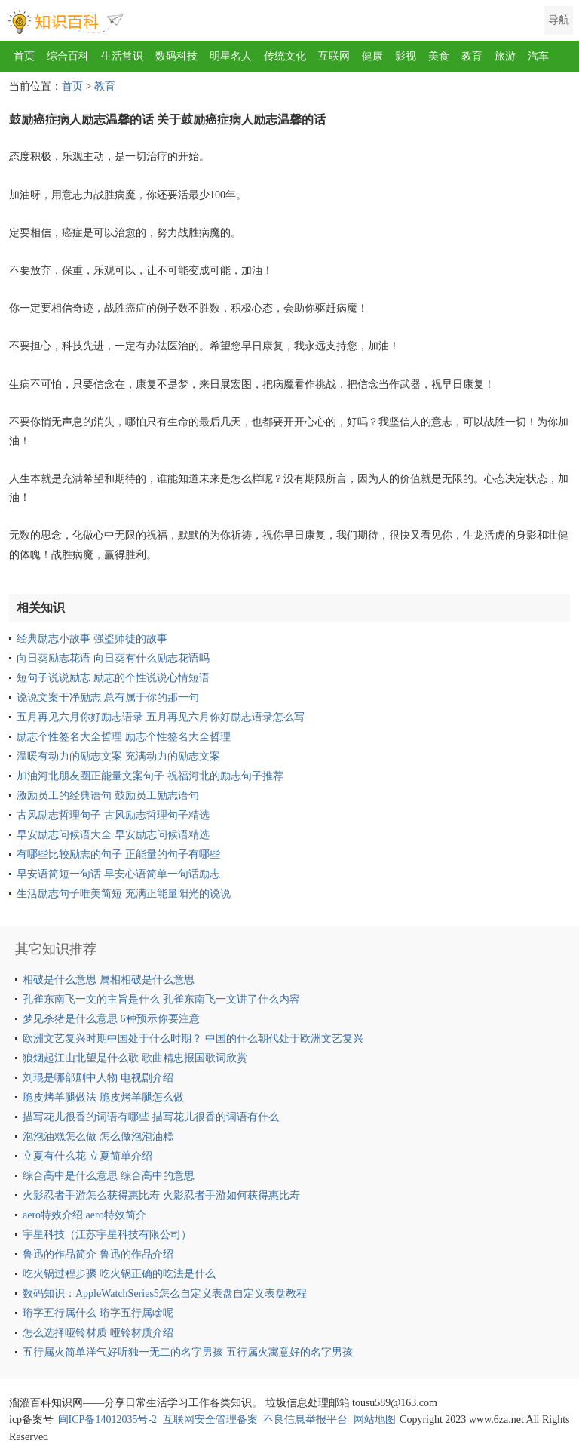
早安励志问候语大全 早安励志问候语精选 (113, 834)
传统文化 (285, 56)
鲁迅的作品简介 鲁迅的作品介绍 (98, 1254)
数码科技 (176, 56)
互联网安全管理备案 (210, 1419)
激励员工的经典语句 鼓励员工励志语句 (108, 795)
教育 (471, 56)
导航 (558, 20)
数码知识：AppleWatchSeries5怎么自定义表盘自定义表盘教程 (165, 1293)
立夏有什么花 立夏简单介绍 (87, 1156)
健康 (372, 56)
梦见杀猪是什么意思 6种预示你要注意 (111, 1018)
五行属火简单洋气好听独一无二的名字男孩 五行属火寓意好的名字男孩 (188, 1352)
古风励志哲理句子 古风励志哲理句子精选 (113, 815)
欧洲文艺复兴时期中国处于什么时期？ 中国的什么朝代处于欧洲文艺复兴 (193, 1038)
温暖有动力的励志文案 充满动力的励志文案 (118, 756)
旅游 (505, 56)
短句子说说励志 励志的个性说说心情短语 (113, 677)
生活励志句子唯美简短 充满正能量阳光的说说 (124, 893)
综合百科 (68, 56)
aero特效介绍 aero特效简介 (84, 1215)
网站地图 (375, 1419)
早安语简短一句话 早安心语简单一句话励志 (118, 874)
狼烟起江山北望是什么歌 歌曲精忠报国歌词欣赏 (135, 1058)
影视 (405, 56)
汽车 (538, 56)
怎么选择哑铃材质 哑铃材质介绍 (98, 1332)
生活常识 (122, 56)
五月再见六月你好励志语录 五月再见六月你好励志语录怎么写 (161, 717)
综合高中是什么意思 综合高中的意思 (109, 1175)
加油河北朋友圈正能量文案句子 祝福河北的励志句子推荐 (150, 776)
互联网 (334, 56)
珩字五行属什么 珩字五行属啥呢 (98, 1313)
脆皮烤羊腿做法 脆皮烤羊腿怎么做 (103, 1097)
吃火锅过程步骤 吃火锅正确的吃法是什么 (119, 1273)
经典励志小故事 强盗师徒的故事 (92, 638)
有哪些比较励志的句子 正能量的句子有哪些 (118, 854)
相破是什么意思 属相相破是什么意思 (109, 979)
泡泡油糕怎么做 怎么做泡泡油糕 (98, 1136)
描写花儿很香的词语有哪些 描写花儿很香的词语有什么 (151, 1117)
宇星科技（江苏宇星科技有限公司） (107, 1234)
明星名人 (231, 56)
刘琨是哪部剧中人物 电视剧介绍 (98, 1077)
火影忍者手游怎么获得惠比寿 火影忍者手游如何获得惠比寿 (161, 1195)
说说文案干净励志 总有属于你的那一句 (108, 697)
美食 (438, 56)
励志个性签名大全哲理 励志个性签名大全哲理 (124, 736)
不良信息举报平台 (305, 1419)
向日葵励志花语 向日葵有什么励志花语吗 (113, 658)
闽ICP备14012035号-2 (107, 1419)
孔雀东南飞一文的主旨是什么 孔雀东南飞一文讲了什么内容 (161, 999)
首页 (24, 56)
